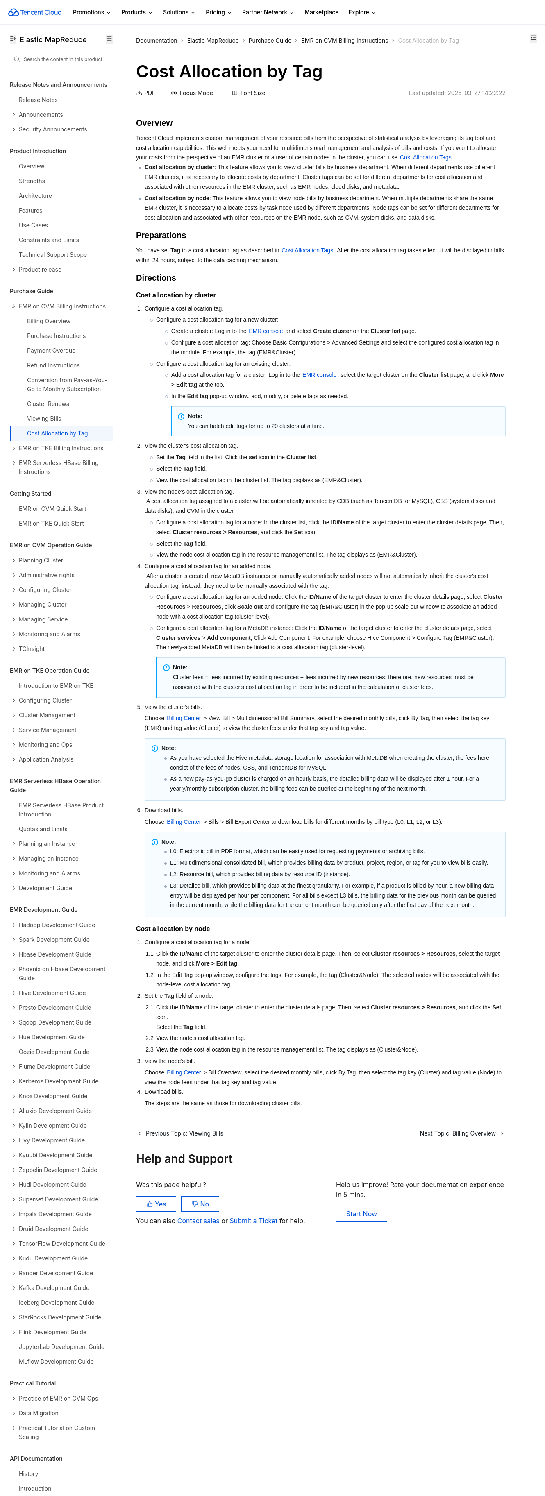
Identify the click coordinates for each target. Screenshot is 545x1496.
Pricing (219, 12)
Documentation (156, 40)
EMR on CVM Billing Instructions (344, 40)
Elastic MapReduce (213, 40)
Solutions (179, 12)
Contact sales (199, 1455)
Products (137, 12)
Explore (363, 12)
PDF (145, 103)
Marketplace (321, 12)
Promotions (92, 12)
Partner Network (268, 12)
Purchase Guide (270, 40)
